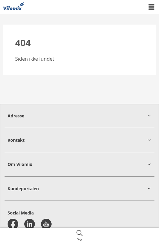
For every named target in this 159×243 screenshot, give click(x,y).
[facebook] (13, 224)
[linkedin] (29, 224)
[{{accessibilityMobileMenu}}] (151, 7)
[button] (79, 116)
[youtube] (46, 224)
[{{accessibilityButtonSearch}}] (79, 235)
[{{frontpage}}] (13, 7)
